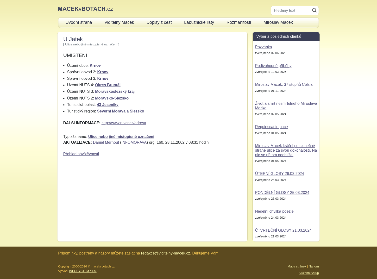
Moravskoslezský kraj (115, 91)
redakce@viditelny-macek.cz (165, 253)
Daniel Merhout (106, 142)
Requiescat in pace (271, 127)
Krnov (95, 65)
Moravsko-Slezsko (112, 98)
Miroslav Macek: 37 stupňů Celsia (284, 84)
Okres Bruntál (107, 85)
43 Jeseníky (108, 105)
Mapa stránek (297, 266)
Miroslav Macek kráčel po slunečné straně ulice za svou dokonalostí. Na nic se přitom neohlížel (286, 150)
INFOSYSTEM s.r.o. (82, 271)
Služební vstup (309, 273)
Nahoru (314, 266)
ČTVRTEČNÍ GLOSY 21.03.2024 (283, 230)
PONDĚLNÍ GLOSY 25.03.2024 (282, 193)
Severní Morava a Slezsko (120, 111)
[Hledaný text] (290, 10)
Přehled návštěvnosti (81, 154)
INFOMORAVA (134, 142)
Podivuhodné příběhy (273, 66)
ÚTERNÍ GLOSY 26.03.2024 (279, 174)
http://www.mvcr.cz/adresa (123, 123)
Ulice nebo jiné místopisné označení (121, 137)
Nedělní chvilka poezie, (275, 211)
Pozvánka (263, 47)
